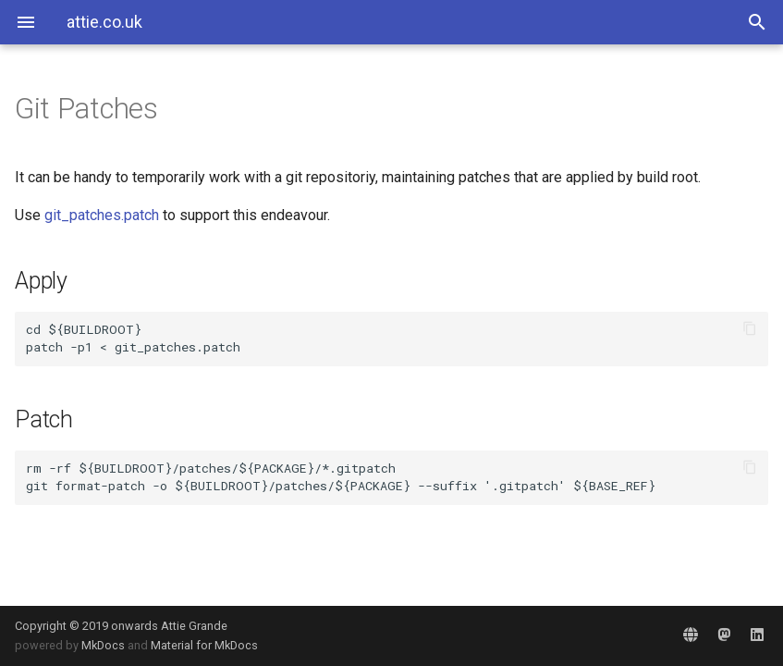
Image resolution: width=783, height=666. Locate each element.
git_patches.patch (101, 215)
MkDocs (103, 645)
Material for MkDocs (204, 645)
